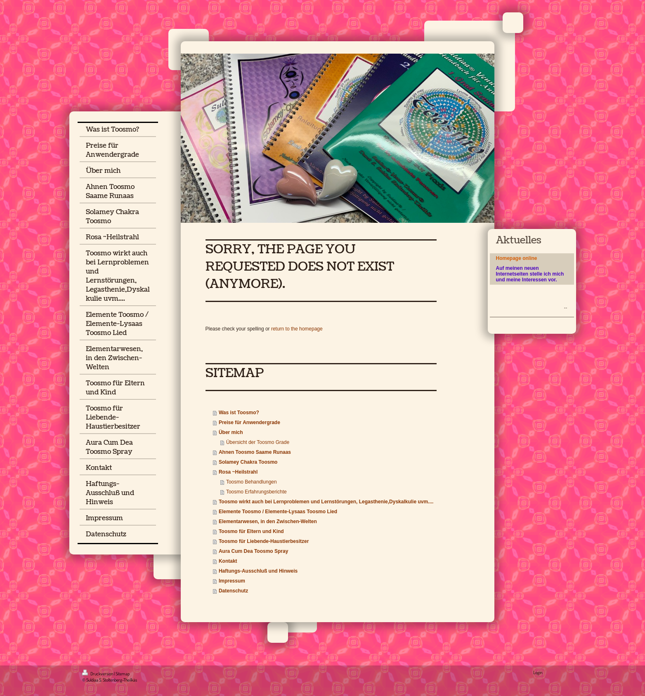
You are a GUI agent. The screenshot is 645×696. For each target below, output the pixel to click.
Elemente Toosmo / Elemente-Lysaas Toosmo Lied (278, 511)
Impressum (232, 581)
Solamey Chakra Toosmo (248, 462)
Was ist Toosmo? (239, 412)
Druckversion (98, 674)
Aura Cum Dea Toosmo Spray (253, 551)
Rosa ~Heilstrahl (238, 472)
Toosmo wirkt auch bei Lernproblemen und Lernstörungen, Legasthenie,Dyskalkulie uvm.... (326, 502)
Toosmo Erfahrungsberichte (256, 492)
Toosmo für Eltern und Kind (251, 531)
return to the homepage (297, 329)
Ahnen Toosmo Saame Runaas (255, 452)
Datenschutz (233, 591)
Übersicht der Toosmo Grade (257, 442)
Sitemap (123, 674)
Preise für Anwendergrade (249, 422)
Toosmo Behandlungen (251, 482)
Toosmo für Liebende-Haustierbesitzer (264, 541)
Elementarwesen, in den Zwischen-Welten (268, 521)
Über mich (231, 432)
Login (537, 672)
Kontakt (228, 561)
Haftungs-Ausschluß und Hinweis (258, 571)
